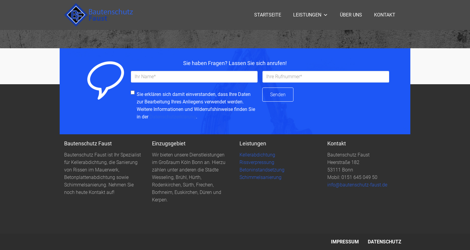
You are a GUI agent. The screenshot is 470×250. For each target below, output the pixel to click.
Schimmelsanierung (260, 177)
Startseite (267, 15)
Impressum (345, 242)
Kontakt (384, 15)
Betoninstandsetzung (261, 170)
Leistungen (310, 15)
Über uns (351, 15)
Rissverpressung (256, 162)
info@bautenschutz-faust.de (357, 185)
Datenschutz (384, 242)
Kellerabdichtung (257, 155)
